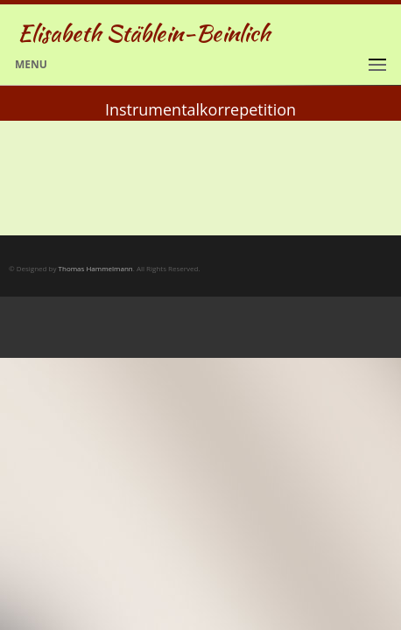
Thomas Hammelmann (96, 268)
